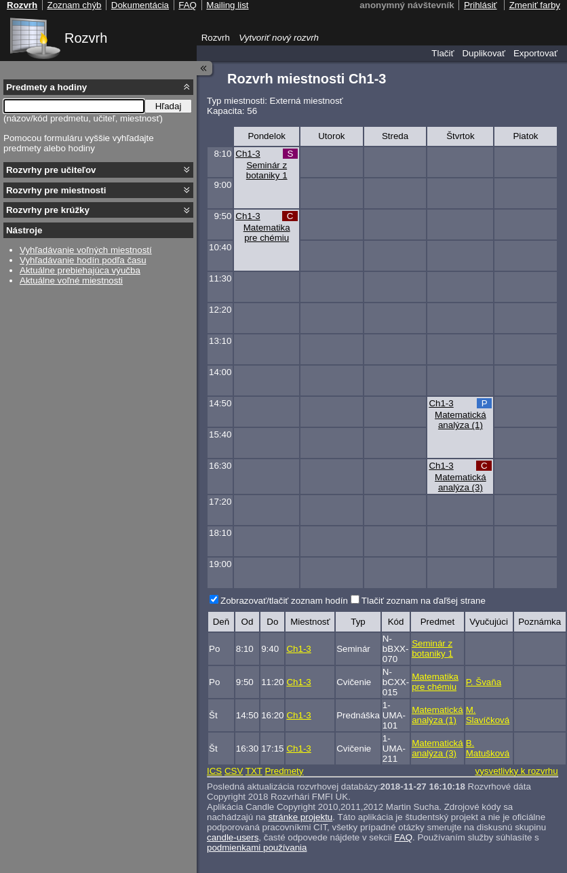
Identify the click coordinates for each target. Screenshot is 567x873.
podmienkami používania (257, 847)
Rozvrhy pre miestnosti (56, 190)
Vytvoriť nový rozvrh (279, 38)
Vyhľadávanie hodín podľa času (83, 260)
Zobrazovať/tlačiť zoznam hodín (284, 601)
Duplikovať (483, 53)
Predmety (284, 771)
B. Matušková (487, 748)
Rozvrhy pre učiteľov (51, 170)
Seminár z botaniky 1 (267, 170)
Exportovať (535, 53)
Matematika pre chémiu (266, 232)
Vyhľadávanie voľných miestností (86, 250)
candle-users (232, 837)
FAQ (403, 837)
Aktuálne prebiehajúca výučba (80, 270)
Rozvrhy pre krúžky (48, 210)
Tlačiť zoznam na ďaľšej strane (423, 601)
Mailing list (227, 5)
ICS (214, 771)
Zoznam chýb (74, 5)
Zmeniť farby (534, 5)
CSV (233, 771)
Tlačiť (442, 53)
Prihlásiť (480, 5)
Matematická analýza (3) (460, 482)
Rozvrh (85, 38)
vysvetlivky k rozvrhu (516, 771)
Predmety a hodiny (46, 87)
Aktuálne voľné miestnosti (71, 280)
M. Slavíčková (487, 715)
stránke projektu (300, 817)
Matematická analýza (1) (460, 420)
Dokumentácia (140, 5)
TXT (254, 771)
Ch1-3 (247, 154)
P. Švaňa (483, 682)
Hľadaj (168, 106)
